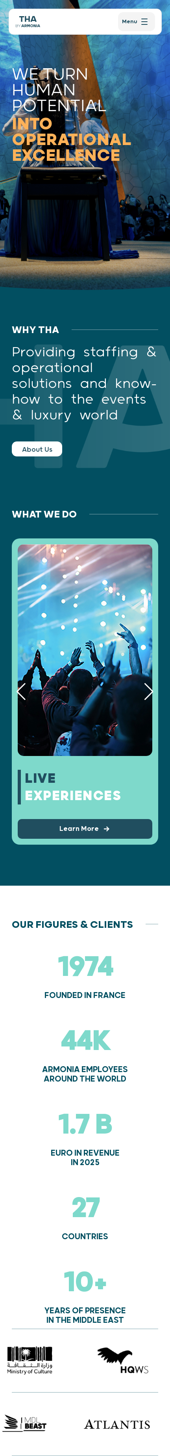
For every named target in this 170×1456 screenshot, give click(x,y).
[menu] (136, 21)
